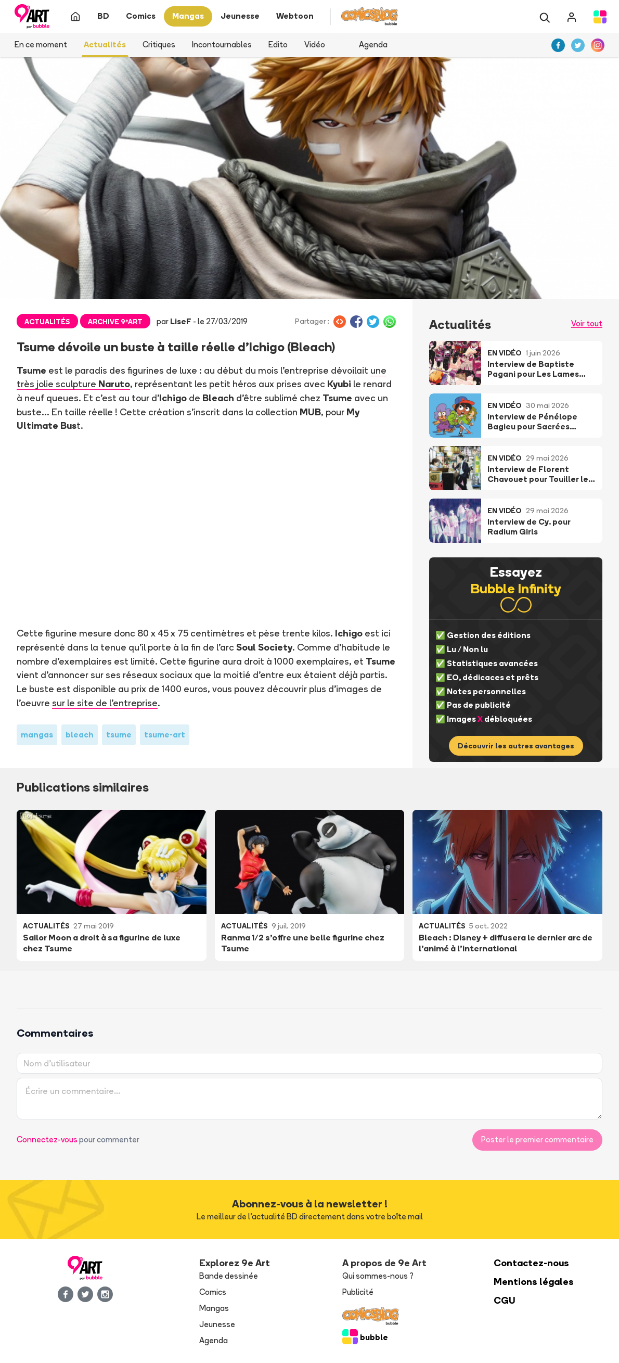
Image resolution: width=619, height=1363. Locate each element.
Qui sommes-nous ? (378, 1276)
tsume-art (164, 735)
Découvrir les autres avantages (516, 745)
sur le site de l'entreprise (105, 702)
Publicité (357, 1292)
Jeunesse (217, 1324)
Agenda (373, 44)
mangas (37, 735)
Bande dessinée (228, 1276)
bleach (80, 735)
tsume (119, 735)
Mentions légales (534, 1282)
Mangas (214, 1308)
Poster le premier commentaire (537, 1139)
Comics (212, 1292)
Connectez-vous (47, 1139)
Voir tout (586, 323)
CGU (504, 1300)
